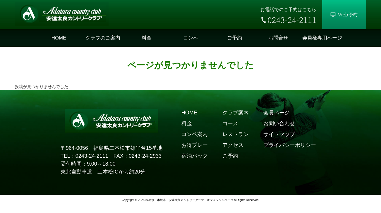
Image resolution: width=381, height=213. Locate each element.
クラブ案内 (235, 113)
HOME (189, 113)
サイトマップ (279, 134)
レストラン (235, 134)
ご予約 (230, 156)
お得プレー (194, 145)
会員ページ (276, 113)
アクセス (232, 145)
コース (230, 123)
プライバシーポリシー (289, 145)
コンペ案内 (194, 134)
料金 (186, 123)
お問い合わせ (279, 123)
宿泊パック (194, 156)
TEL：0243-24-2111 (84, 156)
